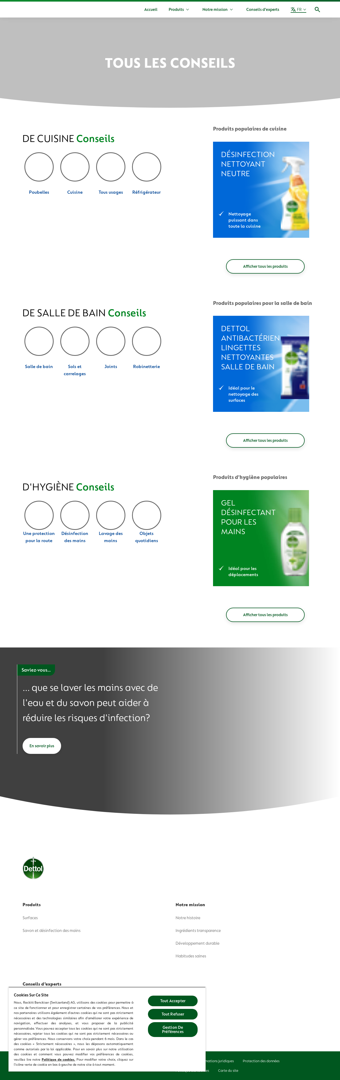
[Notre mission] (215, 9)
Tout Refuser (173, 1014)
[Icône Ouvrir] (317, 9)
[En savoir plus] (42, 746)
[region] (107, 1029)
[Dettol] (23, 10)
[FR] (298, 9)
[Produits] (176, 9)
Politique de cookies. (58, 1059)
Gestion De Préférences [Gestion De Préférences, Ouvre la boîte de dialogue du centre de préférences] (173, 1029)
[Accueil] (151, 9)
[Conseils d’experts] (262, 9)
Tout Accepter (172, 1001)
